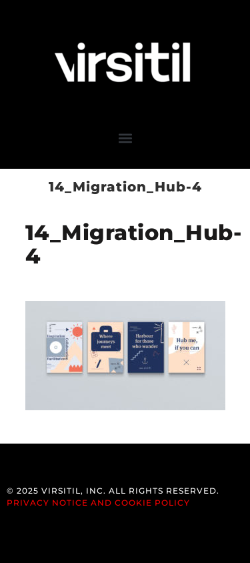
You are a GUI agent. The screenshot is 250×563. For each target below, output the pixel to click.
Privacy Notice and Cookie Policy (98, 503)
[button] (125, 138)
